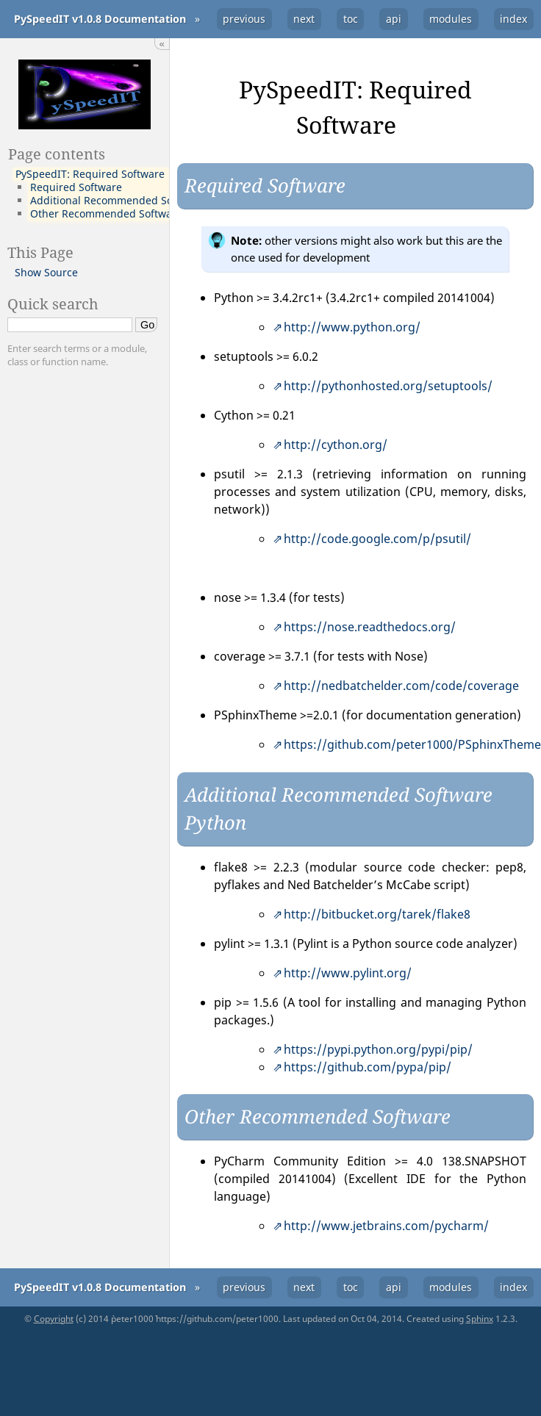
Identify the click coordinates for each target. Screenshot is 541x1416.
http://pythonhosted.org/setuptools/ (388, 386)
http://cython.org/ (335, 444)
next (304, 19)
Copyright (54, 1318)
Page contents (56, 153)
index (513, 19)
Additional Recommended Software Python (135, 200)
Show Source (46, 272)
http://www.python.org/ (352, 327)
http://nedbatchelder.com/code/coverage (401, 686)
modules (450, 19)
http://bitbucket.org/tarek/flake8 (377, 914)
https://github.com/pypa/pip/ (367, 1067)
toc (350, 19)
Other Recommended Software (106, 213)
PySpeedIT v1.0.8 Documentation (100, 19)
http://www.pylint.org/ (348, 973)
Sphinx (479, 1318)
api (393, 19)
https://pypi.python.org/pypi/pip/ (378, 1049)
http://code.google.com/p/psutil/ (377, 539)
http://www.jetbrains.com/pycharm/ (386, 1226)
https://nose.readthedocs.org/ (370, 627)
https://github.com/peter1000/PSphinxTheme (412, 744)
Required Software (76, 187)
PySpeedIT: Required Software (90, 174)
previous (244, 19)
